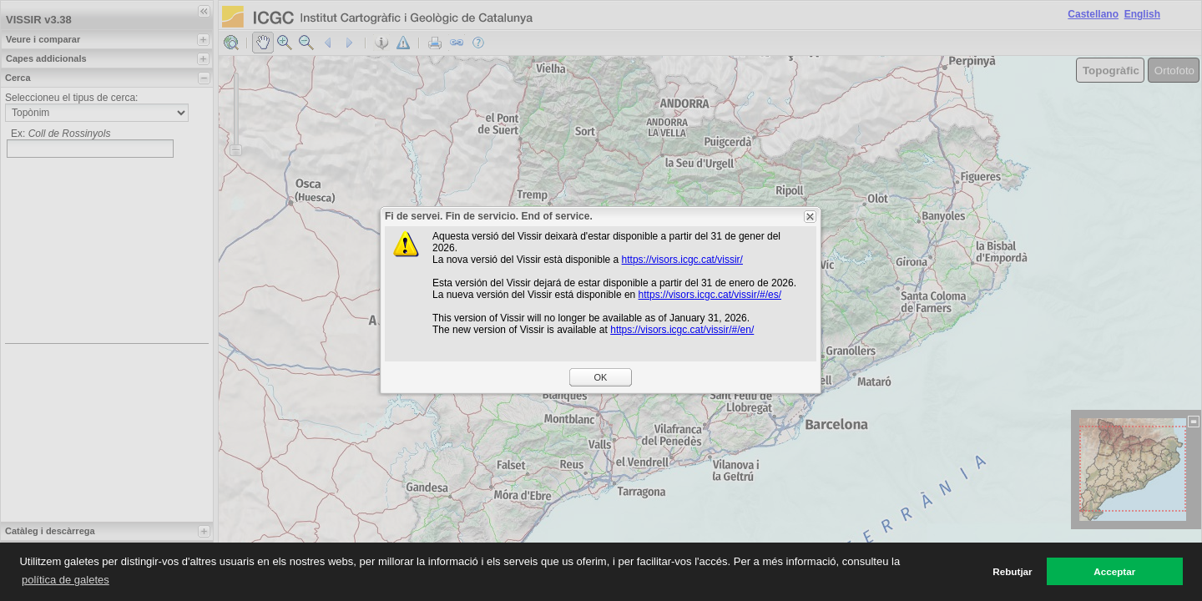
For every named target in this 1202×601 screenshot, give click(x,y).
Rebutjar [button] (1012, 571)
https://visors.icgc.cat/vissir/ (682, 259)
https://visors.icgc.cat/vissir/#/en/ (682, 330)
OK (601, 377)
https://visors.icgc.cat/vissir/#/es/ (710, 294)
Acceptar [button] (1114, 571)
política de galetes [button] (65, 579)
